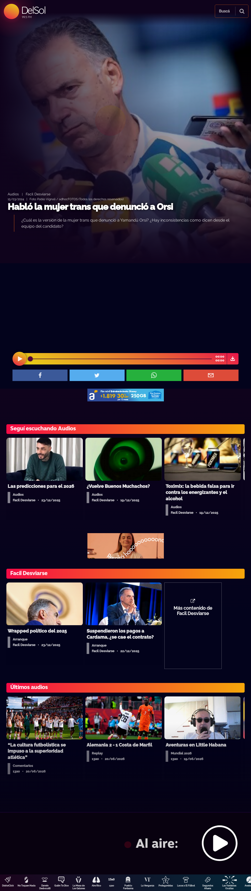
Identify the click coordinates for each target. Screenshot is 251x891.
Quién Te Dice (61, 885)
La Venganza (147, 885)
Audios (13, 194)
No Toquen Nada (26, 885)
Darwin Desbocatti (44, 887)
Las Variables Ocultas (229, 887)
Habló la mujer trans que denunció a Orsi (90, 206)
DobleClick (8, 885)
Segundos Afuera (207, 887)
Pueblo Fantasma (128, 887)
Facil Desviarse (38, 194)
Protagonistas (165, 885)
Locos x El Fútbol (186, 885)
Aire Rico (96, 885)
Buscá (224, 11)
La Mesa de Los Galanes (78, 887)
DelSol (33, 10)
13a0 (111, 885)
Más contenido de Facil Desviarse (193, 611)
